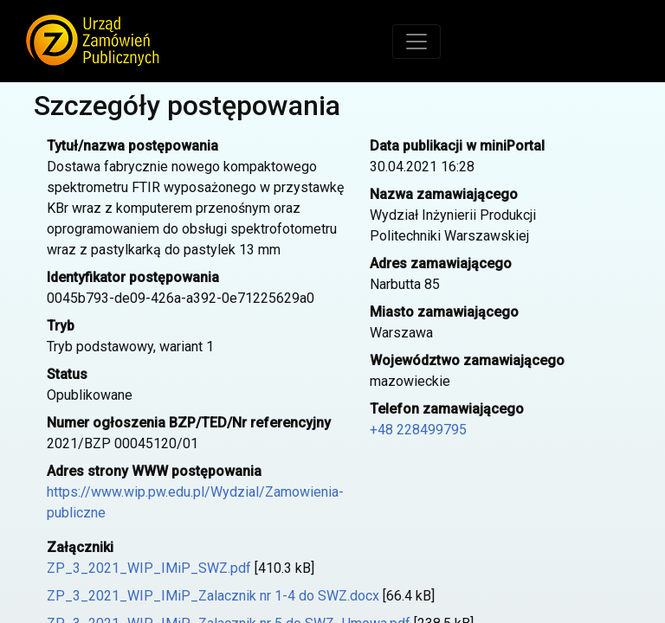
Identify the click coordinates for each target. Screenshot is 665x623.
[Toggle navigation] (416, 41)
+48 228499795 (418, 429)
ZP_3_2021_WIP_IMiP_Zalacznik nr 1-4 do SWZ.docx (213, 596)
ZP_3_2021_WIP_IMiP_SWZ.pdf (149, 568)
